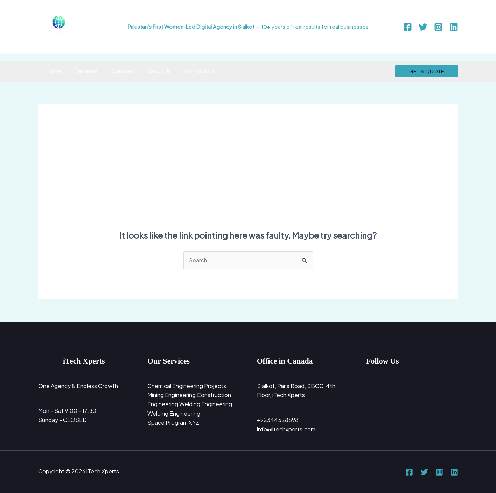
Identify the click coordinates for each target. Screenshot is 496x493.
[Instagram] (438, 27)
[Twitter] (423, 27)
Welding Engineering (173, 413)
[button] (426, 71)
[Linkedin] (453, 27)
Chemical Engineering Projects (186, 386)
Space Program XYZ (173, 423)
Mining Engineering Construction (189, 395)
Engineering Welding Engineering (189, 404)
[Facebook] (407, 27)
